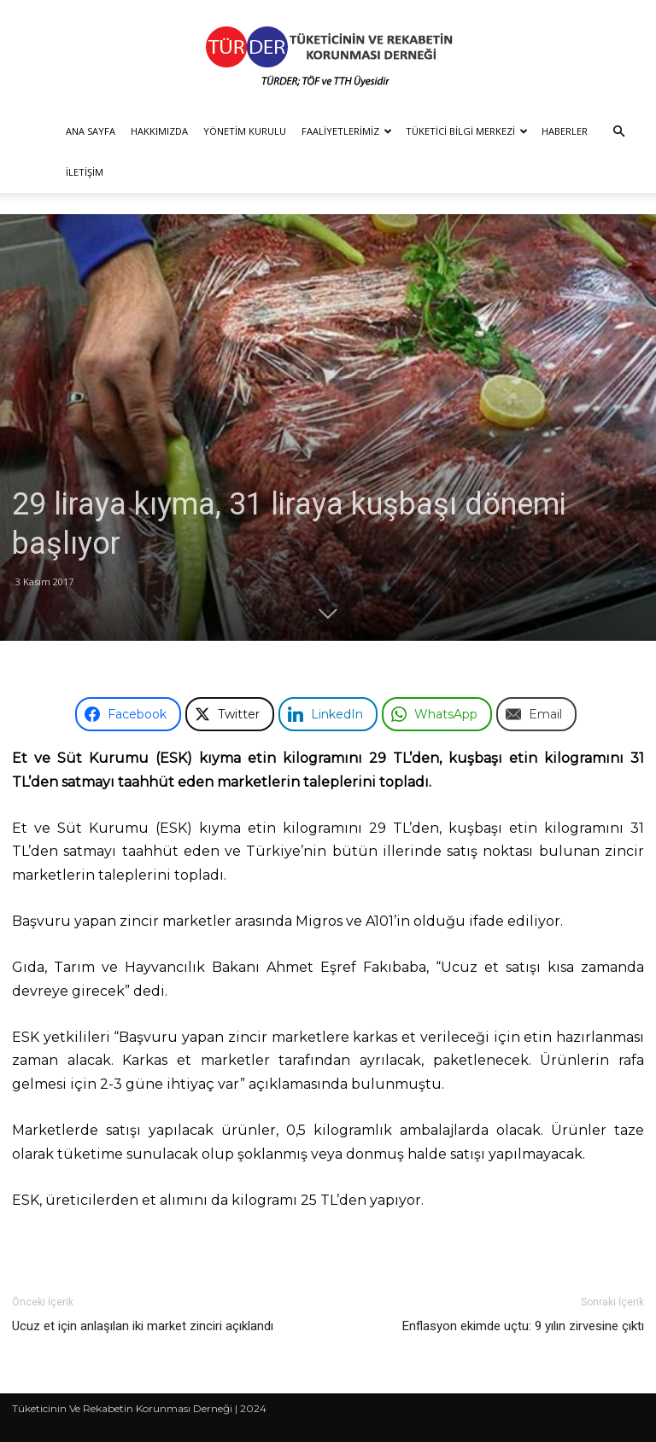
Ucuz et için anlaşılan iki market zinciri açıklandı (142, 1326)
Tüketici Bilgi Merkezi (467, 131)
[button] (618, 132)
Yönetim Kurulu (244, 131)
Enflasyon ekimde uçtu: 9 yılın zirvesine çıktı (523, 1326)
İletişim (84, 172)
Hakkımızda (159, 131)
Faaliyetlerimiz (347, 131)
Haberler (565, 131)
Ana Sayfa (90, 131)
